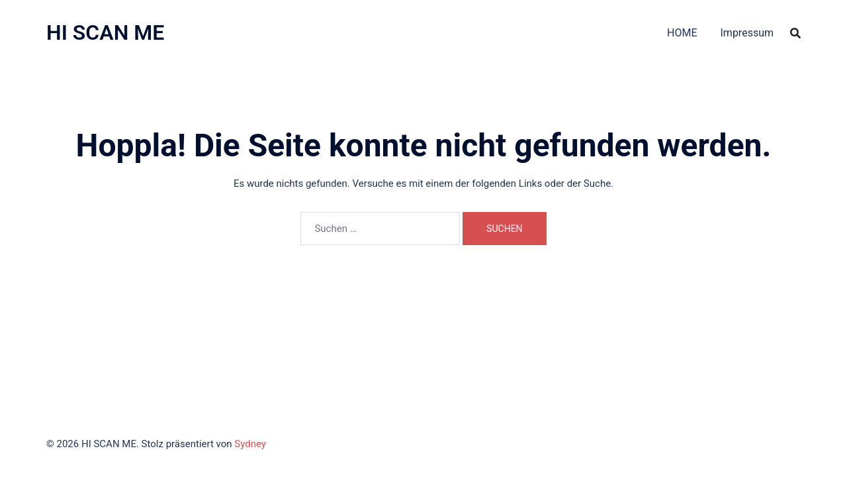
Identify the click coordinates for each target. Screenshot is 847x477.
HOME (682, 32)
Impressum (747, 32)
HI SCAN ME (105, 32)
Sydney (250, 444)
